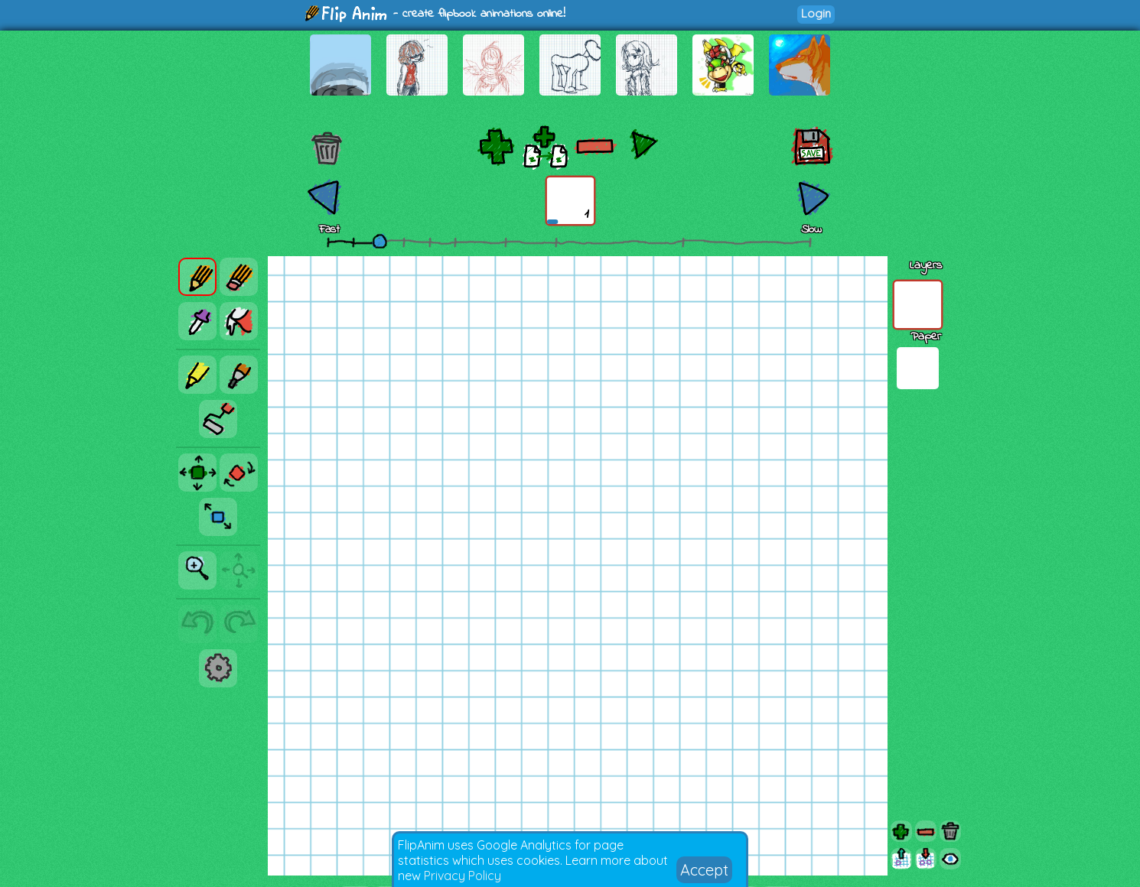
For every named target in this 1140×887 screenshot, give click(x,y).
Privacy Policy (462, 875)
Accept (704, 869)
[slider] (379, 241)
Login (816, 13)
